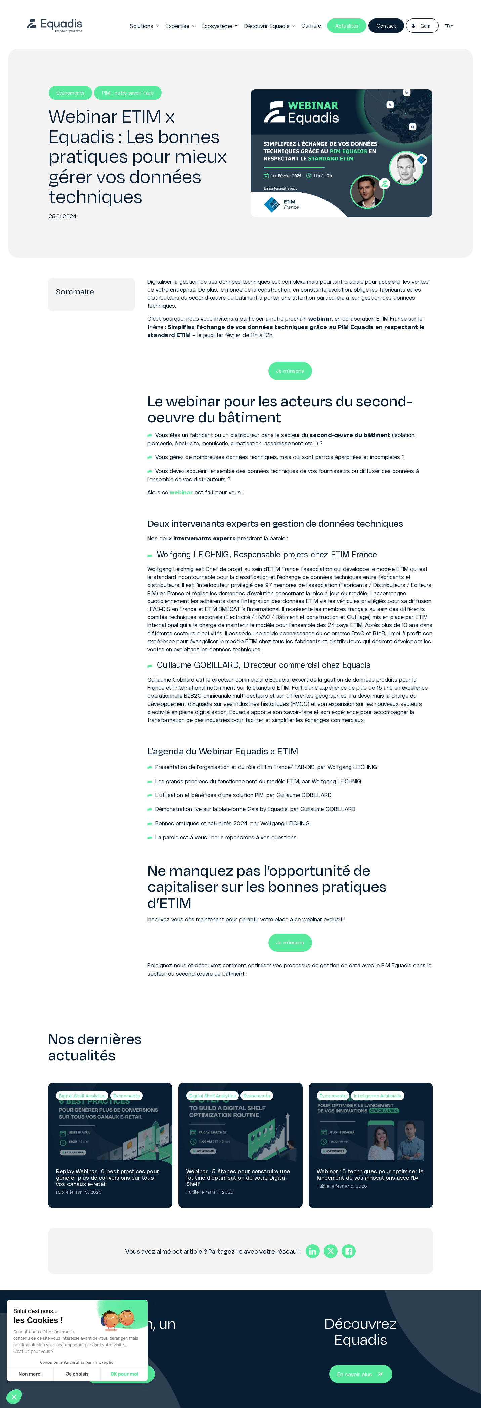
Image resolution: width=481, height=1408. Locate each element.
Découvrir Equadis (270, 25)
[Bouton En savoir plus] (360, 1374)
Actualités (346, 26)
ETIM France (354, 554)
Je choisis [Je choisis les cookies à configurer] (77, 1374)
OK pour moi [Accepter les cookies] (124, 1374)
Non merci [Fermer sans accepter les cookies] (29, 1374)
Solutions (145, 25)
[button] (14, 1396)
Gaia (420, 26)
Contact (386, 26)
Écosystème (220, 25)
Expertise (180, 25)
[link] (54, 25)
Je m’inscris (290, 371)
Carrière (311, 25)
